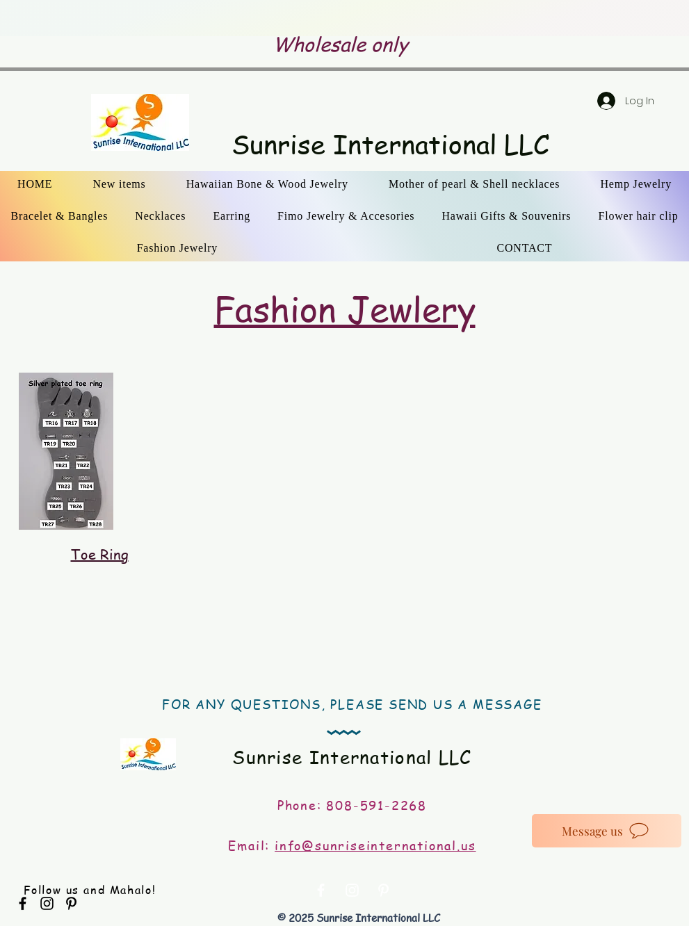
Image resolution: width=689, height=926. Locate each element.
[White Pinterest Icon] (383, 890)
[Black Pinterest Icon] (71, 903)
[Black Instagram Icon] (47, 903)
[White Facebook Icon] (321, 890)
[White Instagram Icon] (352, 890)
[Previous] (98, 18)
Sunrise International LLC (390, 144)
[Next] (590, 18)
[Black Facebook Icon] (22, 903)
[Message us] (606, 830)
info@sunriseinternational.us (375, 845)
